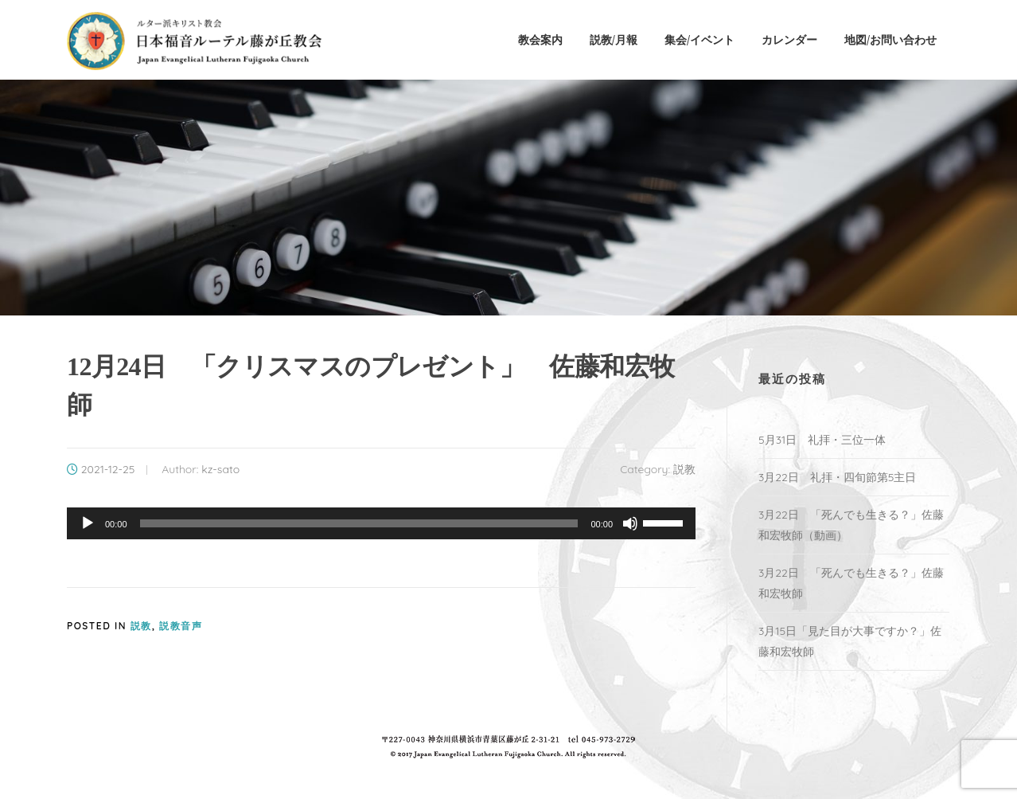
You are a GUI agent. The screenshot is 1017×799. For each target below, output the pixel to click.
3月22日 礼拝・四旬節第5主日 (837, 477)
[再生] (87, 523)
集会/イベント (699, 39)
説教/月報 (613, 39)
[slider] (359, 523)
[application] (381, 523)
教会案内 (540, 39)
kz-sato (220, 469)
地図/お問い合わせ (890, 39)
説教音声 (180, 626)
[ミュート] (630, 523)
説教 (684, 469)
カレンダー (789, 39)
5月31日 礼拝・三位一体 (827, 440)
